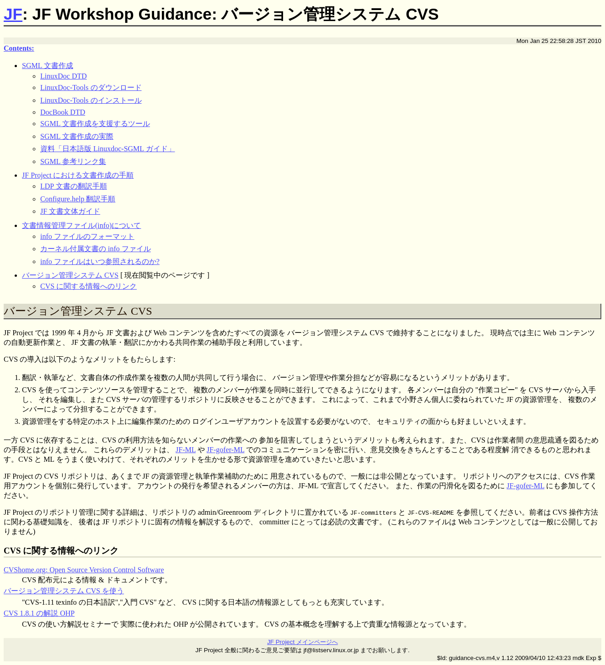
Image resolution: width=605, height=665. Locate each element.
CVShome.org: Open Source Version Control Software (84, 570)
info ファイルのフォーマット (87, 236)
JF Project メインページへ (302, 642)
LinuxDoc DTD (63, 76)
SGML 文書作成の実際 (76, 136)
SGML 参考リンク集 (73, 161)
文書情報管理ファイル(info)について (81, 225)
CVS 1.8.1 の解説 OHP (39, 613)
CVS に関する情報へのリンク (88, 286)
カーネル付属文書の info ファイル (95, 249)
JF (13, 14)
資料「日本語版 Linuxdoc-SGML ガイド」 (107, 149)
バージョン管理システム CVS (70, 275)
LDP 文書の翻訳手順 (73, 186)
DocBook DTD (62, 112)
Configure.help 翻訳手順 (77, 199)
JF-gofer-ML (226, 450)
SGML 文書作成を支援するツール (95, 123)
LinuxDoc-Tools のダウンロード (91, 87)
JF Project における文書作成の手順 (78, 175)
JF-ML (186, 450)
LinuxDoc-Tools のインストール (91, 100)
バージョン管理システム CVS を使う (64, 591)
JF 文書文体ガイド (70, 211)
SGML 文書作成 (47, 65)
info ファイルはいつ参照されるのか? (100, 261)
